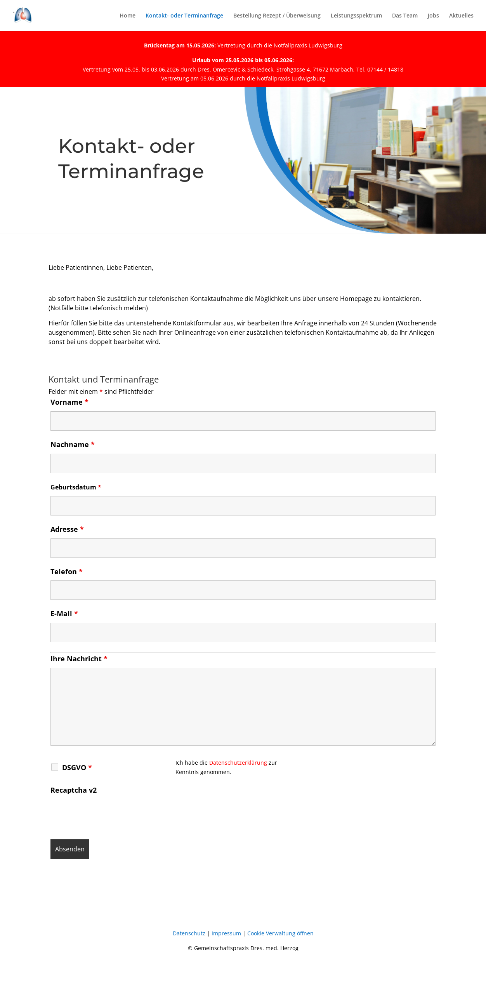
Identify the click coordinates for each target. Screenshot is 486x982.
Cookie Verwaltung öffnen (280, 933)
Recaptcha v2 (73, 790)
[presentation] (109, 814)
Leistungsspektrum (356, 16)
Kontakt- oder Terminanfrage (184, 16)
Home (127, 16)
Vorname (69, 402)
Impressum (226, 933)
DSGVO (77, 767)
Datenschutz (189, 933)
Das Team (405, 16)
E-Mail (64, 613)
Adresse (67, 529)
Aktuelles (461, 16)
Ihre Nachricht (79, 658)
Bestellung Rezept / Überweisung (277, 16)
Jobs (433, 16)
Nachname (72, 444)
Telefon (66, 571)
